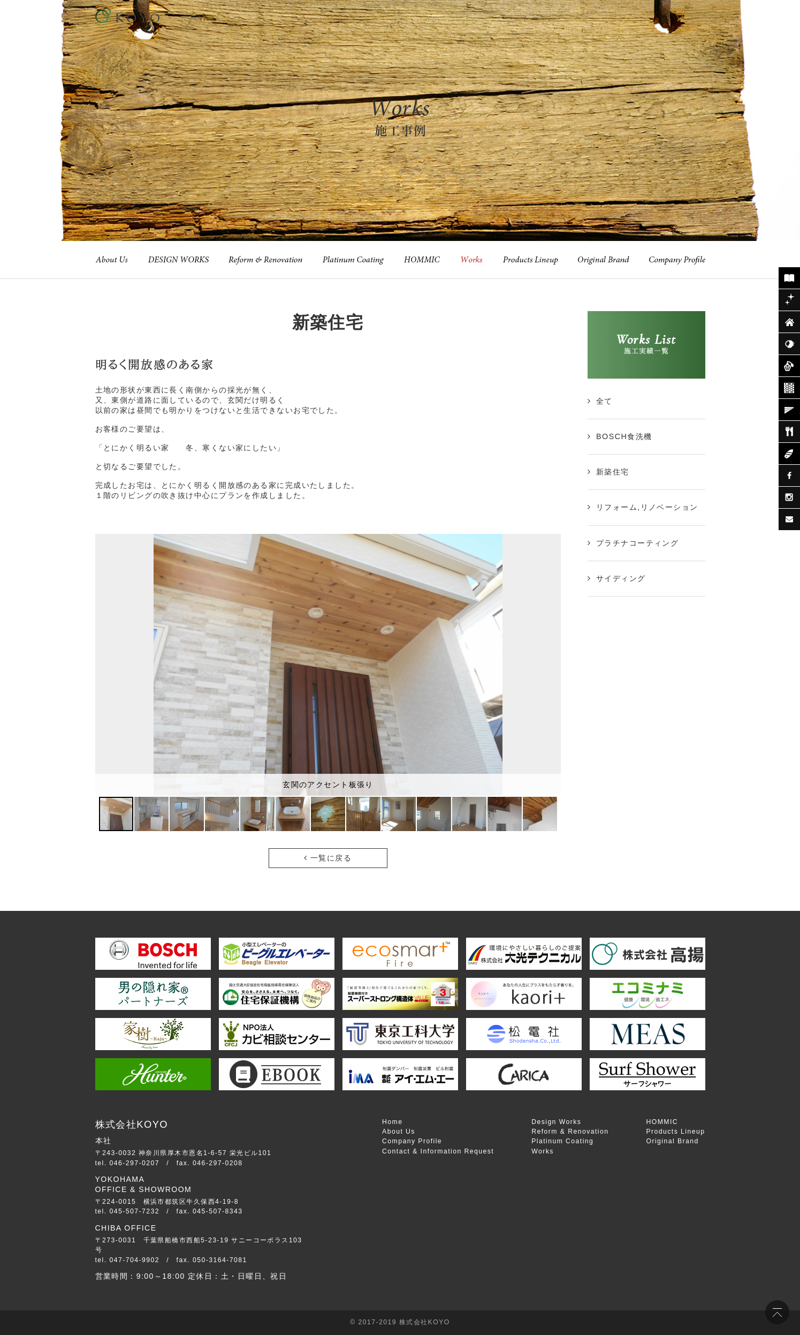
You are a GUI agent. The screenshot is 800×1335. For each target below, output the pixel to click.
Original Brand (672, 1141)
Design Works (556, 1122)
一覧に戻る (328, 858)
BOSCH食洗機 (624, 436)
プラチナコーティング (637, 543)
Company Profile (412, 1141)
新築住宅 (612, 471)
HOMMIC (662, 1122)
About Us (398, 1131)
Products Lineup (675, 1131)
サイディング (621, 578)
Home (392, 1122)
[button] (551, 664)
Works (542, 1151)
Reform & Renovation (569, 1131)
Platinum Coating (562, 1141)
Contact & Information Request (438, 1151)
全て (604, 401)
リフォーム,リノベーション (647, 507)
